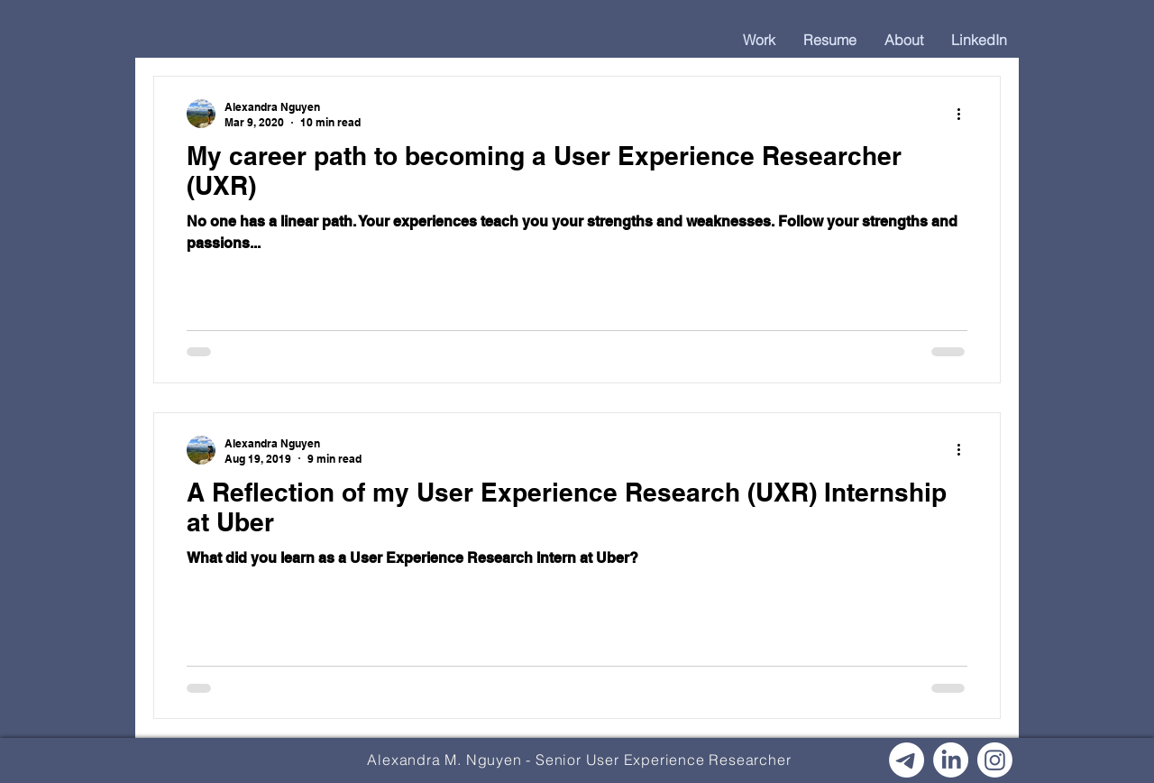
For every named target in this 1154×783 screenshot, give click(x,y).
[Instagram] (994, 760)
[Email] (906, 760)
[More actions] (964, 113)
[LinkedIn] (950, 760)
